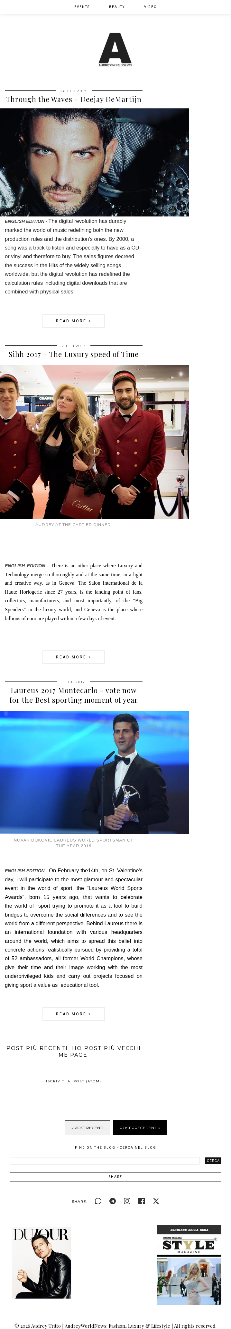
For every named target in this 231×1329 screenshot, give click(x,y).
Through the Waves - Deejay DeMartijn (74, 99)
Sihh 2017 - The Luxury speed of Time (74, 354)
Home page (73, 1051)
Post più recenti (37, 1048)
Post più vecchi (112, 1048)
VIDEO (150, 7)
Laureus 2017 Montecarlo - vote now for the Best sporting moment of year (74, 695)
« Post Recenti (87, 1127)
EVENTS (82, 7)
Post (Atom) (87, 1081)
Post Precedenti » (140, 1127)
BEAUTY (117, 7)
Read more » (73, 321)
